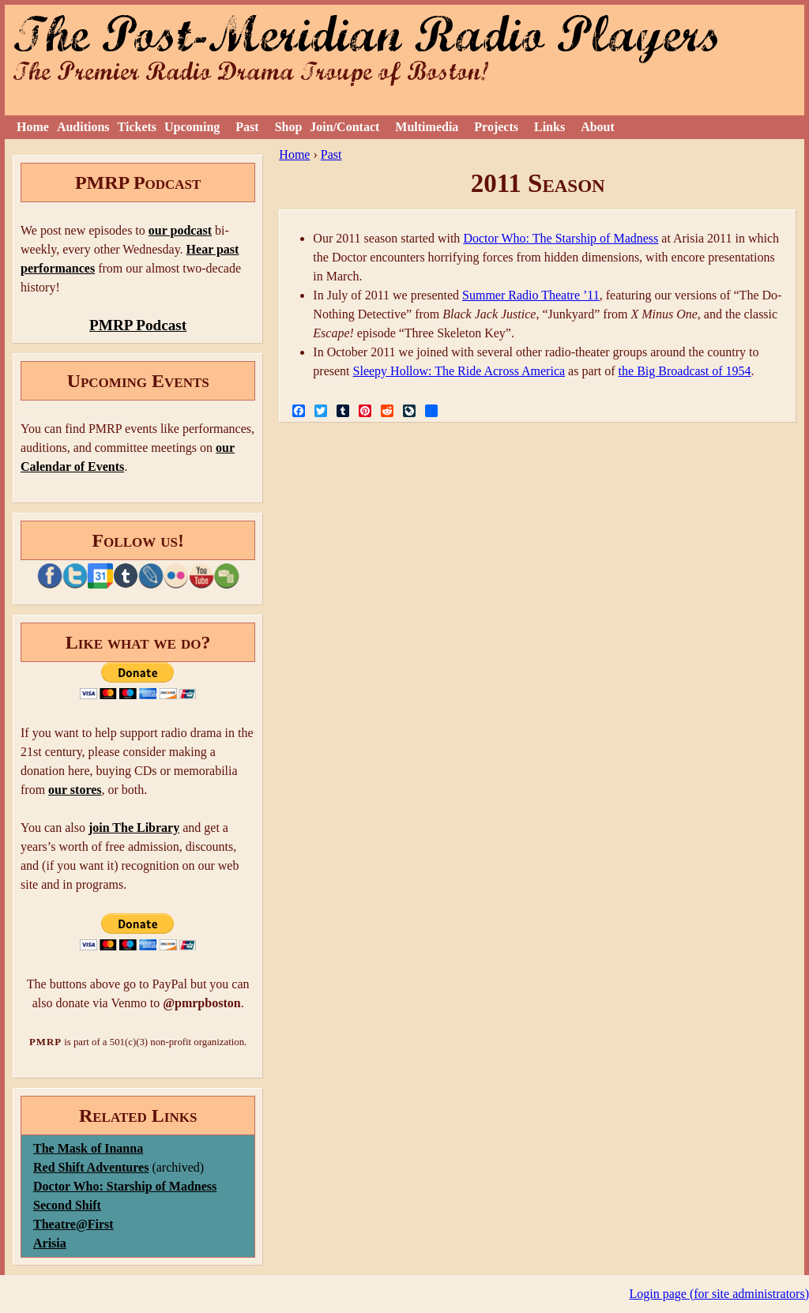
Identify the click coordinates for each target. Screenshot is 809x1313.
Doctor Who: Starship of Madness (124, 1186)
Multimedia (426, 127)
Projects (496, 127)
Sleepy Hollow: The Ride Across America (459, 371)
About (598, 127)
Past (246, 127)
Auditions (83, 127)
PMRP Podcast (137, 325)
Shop (289, 127)
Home (33, 127)
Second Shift (67, 1205)
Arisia (49, 1243)
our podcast (180, 230)
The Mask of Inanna (88, 1148)
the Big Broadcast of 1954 (685, 371)
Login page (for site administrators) (720, 1293)
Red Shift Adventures (91, 1167)
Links (549, 127)
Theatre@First (73, 1224)
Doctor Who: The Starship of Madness (560, 238)
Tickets (137, 127)
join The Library (133, 827)
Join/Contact (344, 127)
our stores (74, 789)
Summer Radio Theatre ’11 (531, 295)
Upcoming (192, 127)
